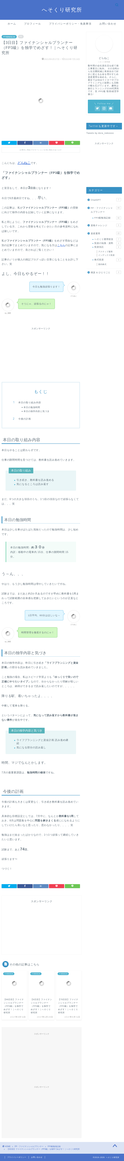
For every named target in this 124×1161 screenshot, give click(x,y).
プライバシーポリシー (16, 1157)
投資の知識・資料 (107, 243)
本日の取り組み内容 (29, 402)
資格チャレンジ (106, 225)
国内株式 (102, 264)
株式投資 (107, 259)
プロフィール (32, 23)
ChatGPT (106, 199)
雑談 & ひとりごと (106, 272)
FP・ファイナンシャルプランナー (106, 209)
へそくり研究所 (62, 9)
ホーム (12, 23)
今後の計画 (24, 418)
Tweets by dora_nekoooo (100, 133)
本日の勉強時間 (32, 407)
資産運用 (106, 233)
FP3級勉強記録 (9, 37)
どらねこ (24, 162)
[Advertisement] (41, 354)
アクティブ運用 (105, 252)
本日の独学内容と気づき (37, 411)
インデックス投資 (106, 255)
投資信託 (107, 247)
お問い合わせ (107, 23)
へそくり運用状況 (107, 239)
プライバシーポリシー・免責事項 (70, 23)
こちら (61, 245)
